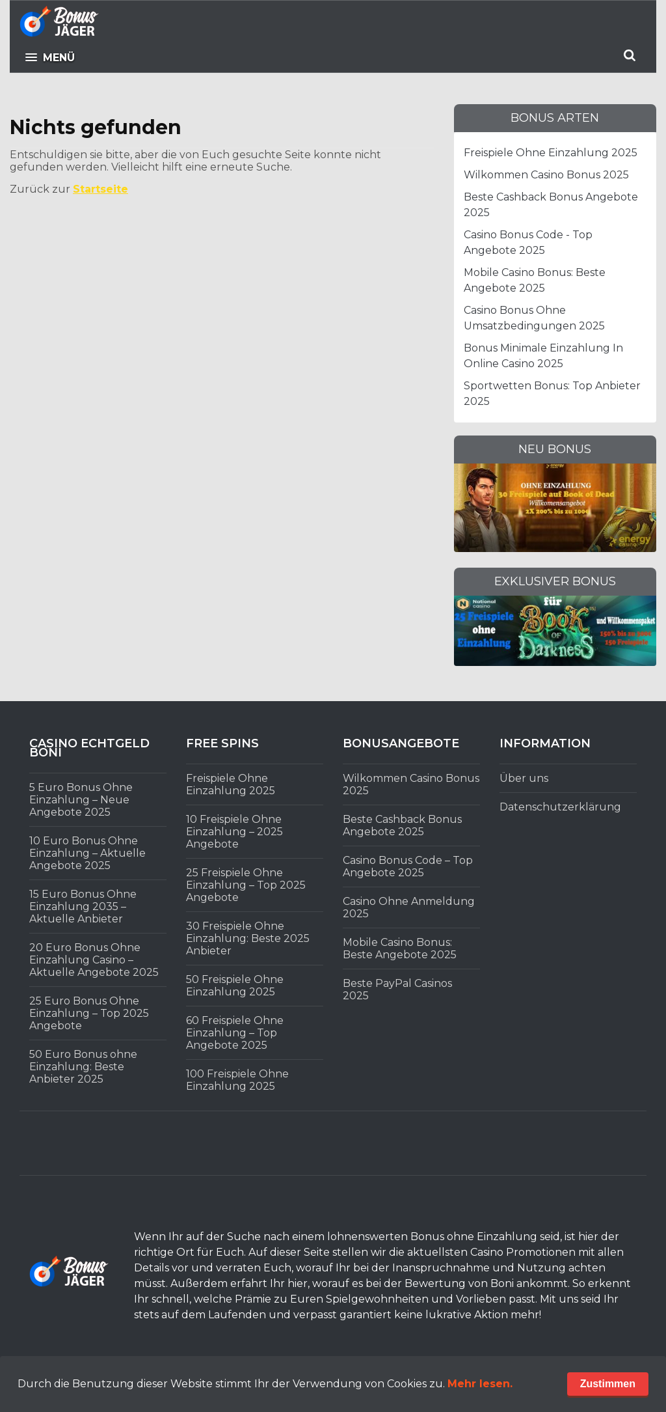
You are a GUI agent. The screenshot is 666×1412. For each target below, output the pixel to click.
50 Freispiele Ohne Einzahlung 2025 (235, 985)
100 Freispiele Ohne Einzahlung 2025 (237, 1080)
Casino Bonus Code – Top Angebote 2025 (408, 866)
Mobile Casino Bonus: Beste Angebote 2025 (400, 948)
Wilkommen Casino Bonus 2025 (546, 175)
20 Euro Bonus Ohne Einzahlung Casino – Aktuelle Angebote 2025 (94, 959)
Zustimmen (607, 1383)
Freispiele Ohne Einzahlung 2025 (550, 152)
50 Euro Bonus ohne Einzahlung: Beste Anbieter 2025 (83, 1066)
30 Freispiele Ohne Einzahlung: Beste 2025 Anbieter (248, 938)
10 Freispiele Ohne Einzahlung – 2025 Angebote (234, 831)
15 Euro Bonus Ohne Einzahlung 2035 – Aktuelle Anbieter (83, 906)
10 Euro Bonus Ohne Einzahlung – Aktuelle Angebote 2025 (87, 853)
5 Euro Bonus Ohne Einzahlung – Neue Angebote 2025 (81, 799)
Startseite (100, 189)
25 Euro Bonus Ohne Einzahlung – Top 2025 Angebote (89, 1013)
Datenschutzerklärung (560, 807)
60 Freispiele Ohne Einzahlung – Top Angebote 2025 (235, 1032)
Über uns (524, 778)
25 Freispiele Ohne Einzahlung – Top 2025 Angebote (246, 885)
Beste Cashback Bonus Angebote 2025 (402, 825)
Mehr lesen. (480, 1383)
